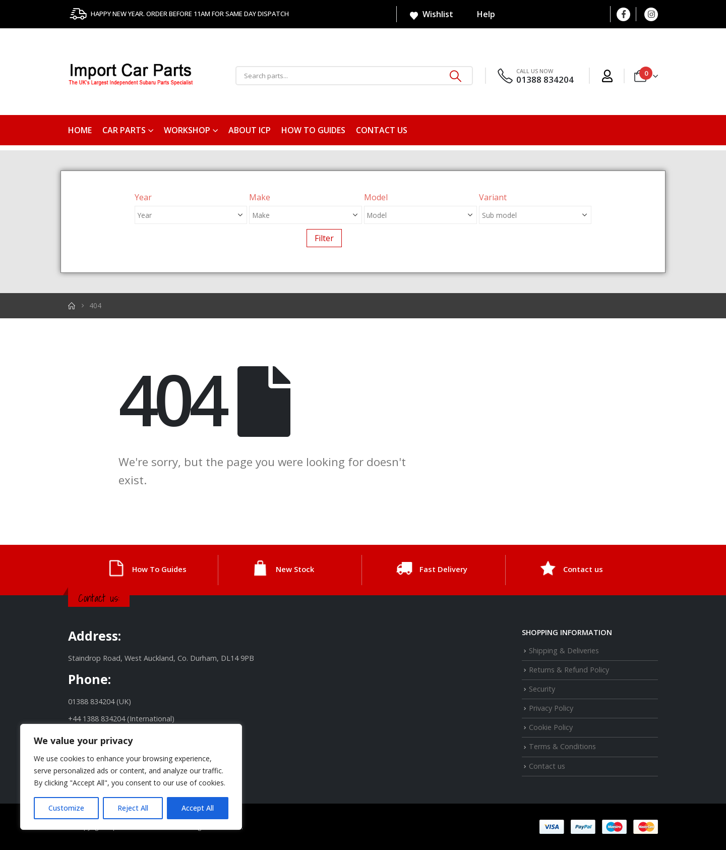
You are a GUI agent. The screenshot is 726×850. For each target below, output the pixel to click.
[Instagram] (651, 14)
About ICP (249, 130)
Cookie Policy (551, 727)
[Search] (456, 75)
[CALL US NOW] (535, 76)
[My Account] (607, 76)
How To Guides (313, 130)
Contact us (381, 130)
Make (259, 197)
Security (542, 689)
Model (376, 197)
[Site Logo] (131, 76)
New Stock (295, 569)
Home (80, 130)
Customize (66, 808)
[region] (131, 777)
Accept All (198, 808)
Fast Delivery (443, 569)
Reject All (132, 808)
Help (479, 14)
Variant (493, 197)
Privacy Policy (551, 708)
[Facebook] (623, 14)
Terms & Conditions (562, 746)
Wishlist (431, 15)
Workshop (187, 130)
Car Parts (124, 130)
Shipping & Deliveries (564, 650)
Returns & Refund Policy (569, 669)
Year (143, 197)
